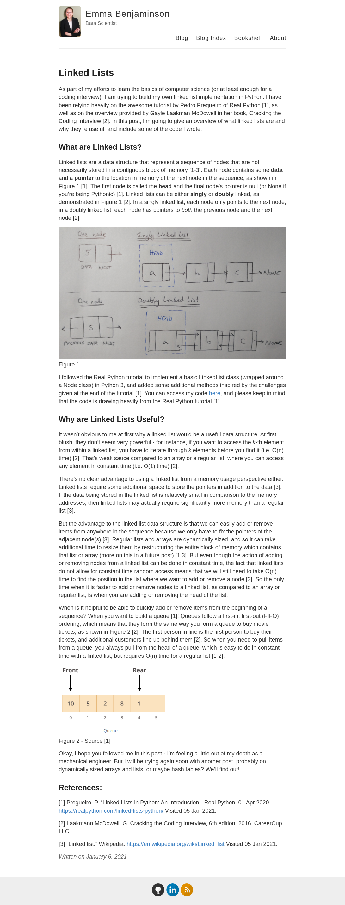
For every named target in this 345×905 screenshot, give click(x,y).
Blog (182, 38)
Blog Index (211, 38)
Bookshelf (248, 38)
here (214, 393)
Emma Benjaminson (128, 14)
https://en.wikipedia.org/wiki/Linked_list (176, 844)
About (278, 38)
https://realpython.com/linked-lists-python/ (111, 811)
